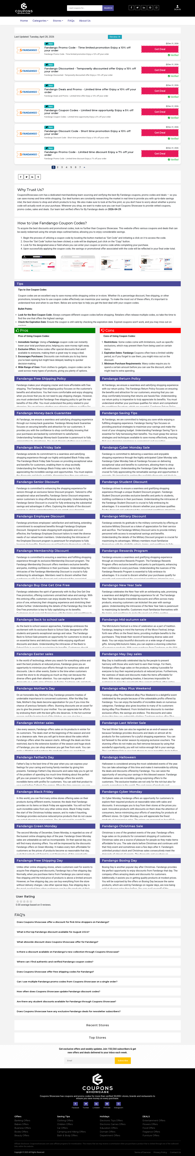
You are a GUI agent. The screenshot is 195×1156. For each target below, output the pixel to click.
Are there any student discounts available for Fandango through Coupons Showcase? (66, 1001)
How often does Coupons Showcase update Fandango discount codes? (58, 991)
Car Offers (62, 1128)
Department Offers (110, 1135)
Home (24, 20)
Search (108, 8)
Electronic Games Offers (112, 1124)
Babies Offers (21, 1124)
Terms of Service (142, 1152)
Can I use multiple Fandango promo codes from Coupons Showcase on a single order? (67, 981)
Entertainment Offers (154, 1120)
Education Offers (109, 1128)
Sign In (177, 7)
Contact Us (175, 1152)
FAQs (71, 20)
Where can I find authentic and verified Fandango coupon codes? (55, 961)
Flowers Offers (150, 1124)
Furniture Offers (151, 1135)
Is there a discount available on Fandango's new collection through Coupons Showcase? (68, 951)
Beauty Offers (21, 1135)
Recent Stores (97, 1025)
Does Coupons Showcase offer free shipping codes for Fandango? (55, 971)
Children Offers (65, 1124)
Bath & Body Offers (67, 1135)
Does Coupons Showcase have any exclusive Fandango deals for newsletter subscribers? (69, 1011)
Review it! (115, 36)
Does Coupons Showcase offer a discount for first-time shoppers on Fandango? (63, 922)
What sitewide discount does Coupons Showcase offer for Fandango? (57, 941)
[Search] (90, 8)
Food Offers (149, 1128)
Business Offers (22, 1128)
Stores (57, 20)
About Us (85, 20)
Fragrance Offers (151, 1131)
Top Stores (97, 1037)
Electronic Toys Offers (111, 1120)
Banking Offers (22, 1120)
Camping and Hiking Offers (71, 1131)
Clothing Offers (65, 1120)
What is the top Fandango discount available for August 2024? (53, 931)
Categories (39, 20)
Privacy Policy (160, 1152)
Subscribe (123, 1060)
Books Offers (21, 1131)
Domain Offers (107, 1131)
